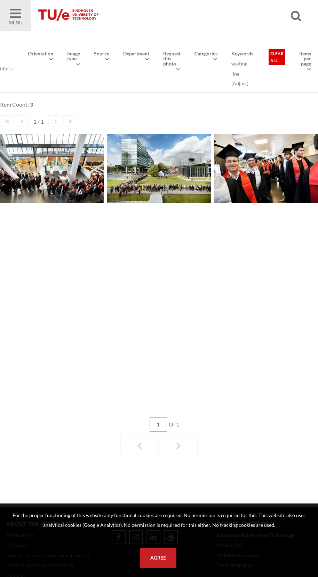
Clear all (277, 57)
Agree (158, 558)
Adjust (240, 83)
